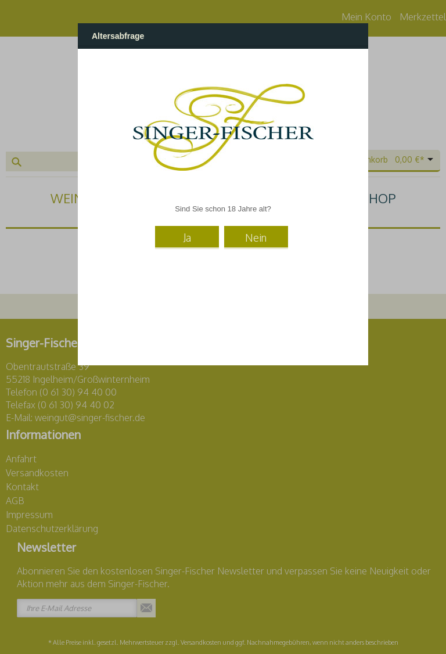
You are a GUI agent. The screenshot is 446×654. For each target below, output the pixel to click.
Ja (187, 237)
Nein (256, 237)
